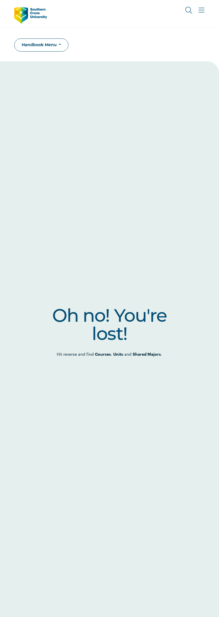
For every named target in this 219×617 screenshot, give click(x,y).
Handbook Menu (40, 44)
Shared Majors (147, 354)
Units (118, 354)
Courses (103, 354)
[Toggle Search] (188, 10)
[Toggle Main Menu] (201, 10)
